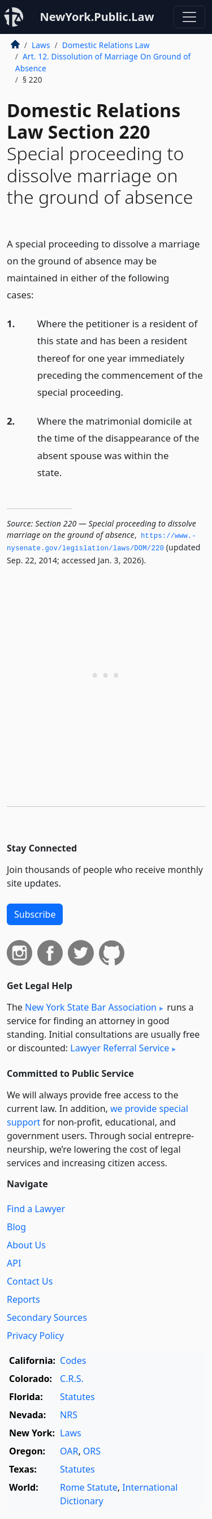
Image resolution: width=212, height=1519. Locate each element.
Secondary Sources (47, 1317)
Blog (16, 1227)
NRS (68, 1415)
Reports (23, 1299)
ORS (92, 1451)
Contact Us (30, 1281)
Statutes (77, 1396)
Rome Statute (89, 1487)
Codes (73, 1360)
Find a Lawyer (36, 1209)
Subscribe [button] (34, 914)
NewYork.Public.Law (97, 16)
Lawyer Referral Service (119, 1048)
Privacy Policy (35, 1335)
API (14, 1263)
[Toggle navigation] (189, 17)
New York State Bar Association (91, 1007)
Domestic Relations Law (106, 45)
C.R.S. (72, 1378)
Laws (41, 45)
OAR (69, 1451)
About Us (26, 1245)
